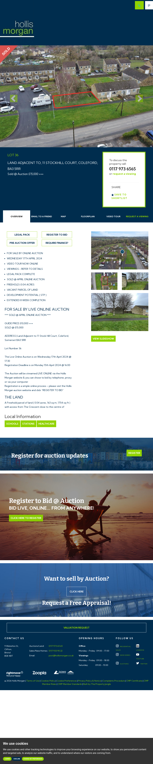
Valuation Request (76, 627)
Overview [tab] (17, 216)
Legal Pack (22, 234)
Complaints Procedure (113, 681)
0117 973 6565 (122, 168)
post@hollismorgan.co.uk (61, 655)
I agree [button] (7, 759)
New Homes (123, 655)
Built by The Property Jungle (97, 684)
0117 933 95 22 (55, 651)
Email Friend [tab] (41, 216)
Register (134, 452)
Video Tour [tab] (113, 216)
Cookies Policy (48, 681)
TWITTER (141, 664)
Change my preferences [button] (32, 759)
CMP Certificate (134, 681)
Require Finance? (57, 242)
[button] (11, 96)
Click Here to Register (26, 517)
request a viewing (124, 173)
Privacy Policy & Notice (89, 681)
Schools (12, 423)
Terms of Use (32, 681)
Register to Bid (56, 234)
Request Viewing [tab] (137, 216)
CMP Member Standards (70, 684)
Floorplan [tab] (88, 216)
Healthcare (46, 423)
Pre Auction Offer (22, 242)
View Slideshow (103, 338)
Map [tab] (63, 216)
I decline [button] (16, 759)
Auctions (122, 664)
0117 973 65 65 (55, 646)
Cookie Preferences (67, 681)
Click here (77, 591)
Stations (28, 423)
